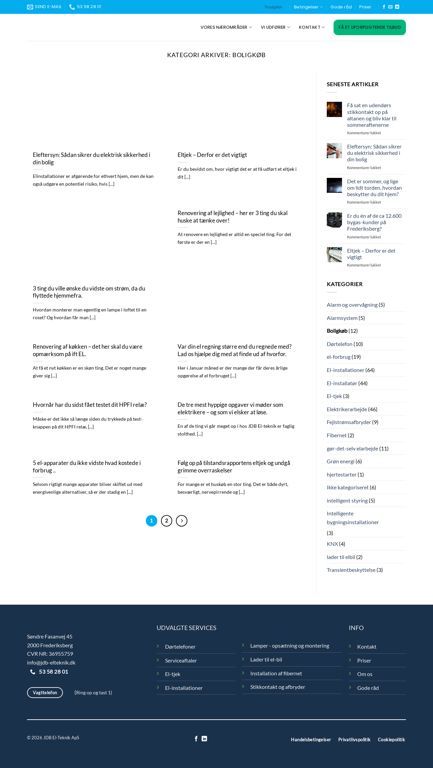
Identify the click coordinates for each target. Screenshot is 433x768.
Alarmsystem (342, 318)
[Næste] (181, 521)
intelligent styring (347, 500)
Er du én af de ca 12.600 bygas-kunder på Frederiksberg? (374, 222)
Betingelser (308, 7)
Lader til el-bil (266, 659)
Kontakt (312, 27)
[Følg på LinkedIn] (397, 7)
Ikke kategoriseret (348, 487)
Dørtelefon (339, 344)
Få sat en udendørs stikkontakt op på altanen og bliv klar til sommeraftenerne (371, 115)
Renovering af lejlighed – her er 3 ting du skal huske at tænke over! (233, 217)
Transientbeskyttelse (351, 569)
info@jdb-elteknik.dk (51, 662)
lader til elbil (341, 557)
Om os (364, 674)
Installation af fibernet (276, 673)
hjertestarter (342, 474)
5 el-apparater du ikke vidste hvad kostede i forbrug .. (87, 467)
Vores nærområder (226, 27)
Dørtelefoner (180, 646)
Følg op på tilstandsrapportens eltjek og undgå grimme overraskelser (234, 467)
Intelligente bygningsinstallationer (353, 517)
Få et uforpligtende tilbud (370, 27)
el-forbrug (338, 356)
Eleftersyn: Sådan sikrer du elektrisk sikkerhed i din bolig (91, 159)
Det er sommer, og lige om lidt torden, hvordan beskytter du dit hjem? (374, 187)
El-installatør (342, 383)
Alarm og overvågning (352, 304)
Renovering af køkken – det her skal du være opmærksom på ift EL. (87, 350)
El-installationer (345, 370)
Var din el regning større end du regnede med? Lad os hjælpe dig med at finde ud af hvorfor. (235, 350)
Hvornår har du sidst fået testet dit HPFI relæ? (90, 404)
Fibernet (337, 435)
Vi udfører (275, 27)
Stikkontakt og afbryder (277, 686)
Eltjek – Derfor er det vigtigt (212, 155)
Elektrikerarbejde (347, 409)
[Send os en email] (390, 7)
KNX (332, 543)
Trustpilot (273, 6)
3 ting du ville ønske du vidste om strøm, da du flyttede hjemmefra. (89, 292)
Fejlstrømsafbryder (349, 422)
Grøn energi (341, 461)
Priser (365, 7)
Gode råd (341, 7)
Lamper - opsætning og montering (289, 645)
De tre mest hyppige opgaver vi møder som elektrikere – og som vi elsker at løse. (230, 408)
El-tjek (334, 396)
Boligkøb (337, 330)
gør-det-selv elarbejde (352, 448)
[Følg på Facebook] (384, 7)
